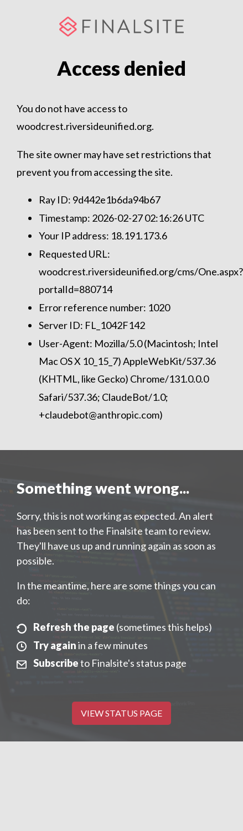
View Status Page (121, 713)
